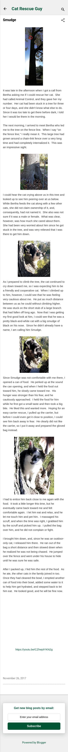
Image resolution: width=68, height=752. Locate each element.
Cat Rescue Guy (27, 8)
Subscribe (34, 726)
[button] (63, 20)
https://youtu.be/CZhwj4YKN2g (34, 649)
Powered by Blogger (34, 742)
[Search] (63, 9)
